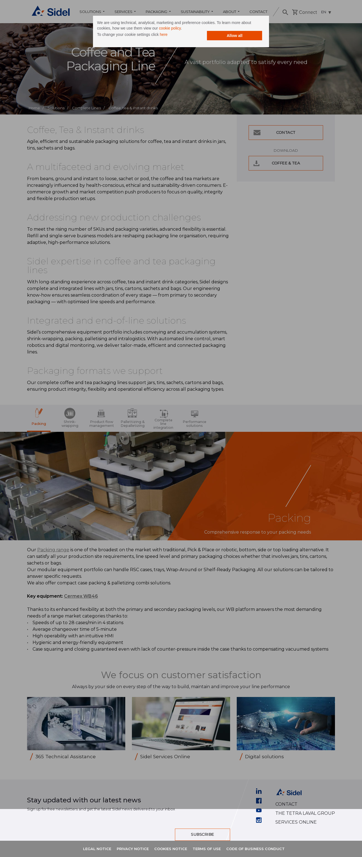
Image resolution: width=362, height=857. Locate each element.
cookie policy (175, 29)
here (169, 35)
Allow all (229, 36)
